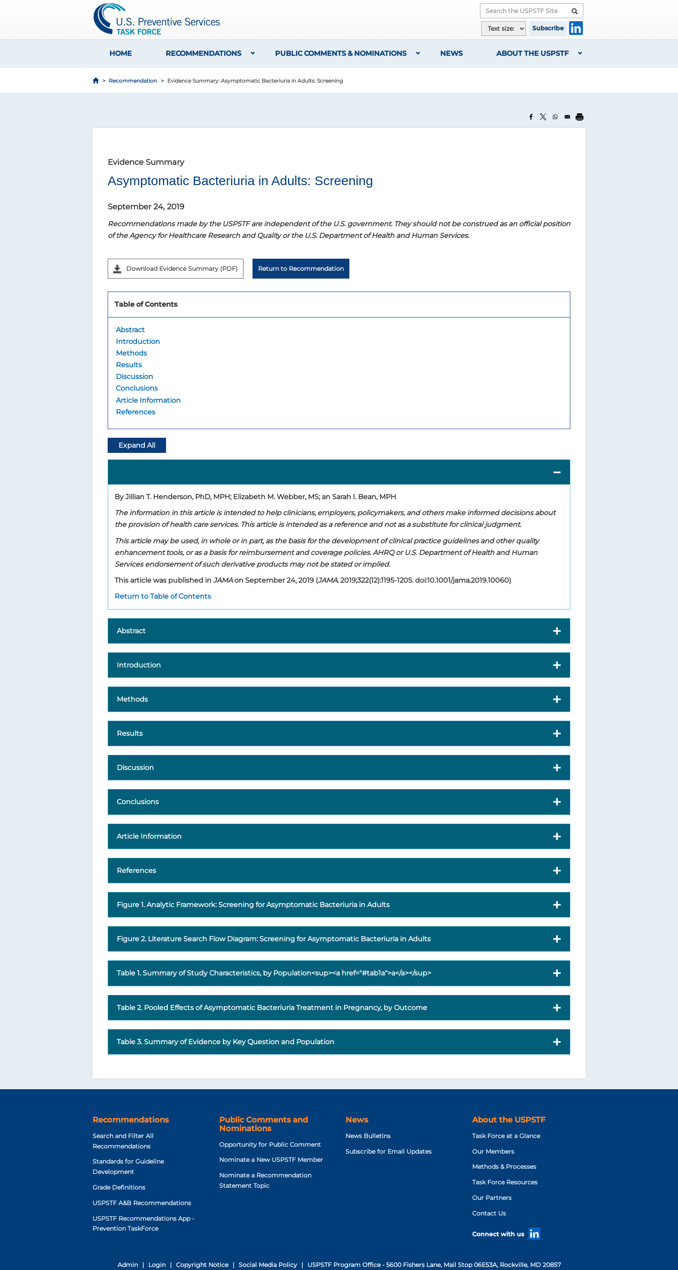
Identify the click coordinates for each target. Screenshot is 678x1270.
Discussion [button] (135, 767)
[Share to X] (543, 116)
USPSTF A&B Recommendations (142, 1203)
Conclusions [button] (138, 802)
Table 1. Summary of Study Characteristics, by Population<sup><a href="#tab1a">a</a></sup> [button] (274, 973)
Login (157, 1265)
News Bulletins (367, 1136)
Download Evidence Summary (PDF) (175, 269)
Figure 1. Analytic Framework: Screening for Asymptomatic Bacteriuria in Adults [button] (253, 905)
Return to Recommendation (301, 269)
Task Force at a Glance (506, 1136)
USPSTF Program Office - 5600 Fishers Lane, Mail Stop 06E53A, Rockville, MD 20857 (434, 1265)
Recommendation (133, 80)
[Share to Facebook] (531, 116)
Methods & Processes (504, 1167)
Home (120, 53)
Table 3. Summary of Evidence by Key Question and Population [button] (225, 1042)
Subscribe (548, 28)
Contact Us (489, 1213)
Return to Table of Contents (163, 596)
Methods (131, 353)
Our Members (493, 1151)
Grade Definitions (119, 1187)
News (451, 53)
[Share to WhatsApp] (555, 116)
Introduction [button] (139, 665)
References (135, 412)
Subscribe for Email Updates (388, 1151)
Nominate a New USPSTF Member (271, 1160)
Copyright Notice (202, 1265)
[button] (339, 472)
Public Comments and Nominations (263, 1124)
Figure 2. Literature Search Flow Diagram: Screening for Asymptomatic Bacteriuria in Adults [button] (274, 939)
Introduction (138, 341)
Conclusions (137, 388)
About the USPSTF (532, 53)
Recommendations (203, 53)
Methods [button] (132, 699)
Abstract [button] (131, 631)
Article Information (148, 400)
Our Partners (492, 1198)
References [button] (136, 870)
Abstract (130, 330)
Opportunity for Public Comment (270, 1144)
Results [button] (130, 733)
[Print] (579, 116)
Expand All (136, 445)
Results (129, 365)
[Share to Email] (567, 116)
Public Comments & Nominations (340, 53)
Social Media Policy (268, 1265)
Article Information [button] (149, 836)
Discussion (134, 376)
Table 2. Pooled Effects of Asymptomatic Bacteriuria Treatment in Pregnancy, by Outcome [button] (272, 1008)
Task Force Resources (504, 1182)
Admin (128, 1265)
